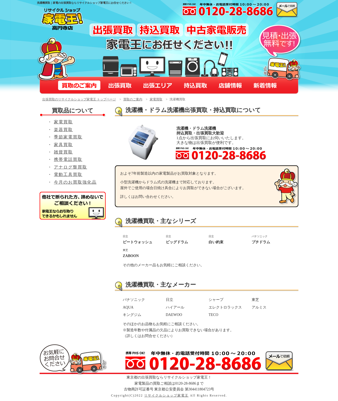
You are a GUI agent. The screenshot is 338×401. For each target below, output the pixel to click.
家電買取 (156, 99)
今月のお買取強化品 (75, 182)
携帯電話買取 (68, 159)
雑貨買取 (63, 152)
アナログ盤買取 (70, 167)
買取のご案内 (132, 99)
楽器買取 (63, 129)
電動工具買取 (68, 174)
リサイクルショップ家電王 (166, 395)
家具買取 (63, 144)
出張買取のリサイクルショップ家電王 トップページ (79, 99)
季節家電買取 (68, 137)
